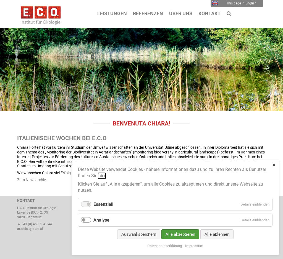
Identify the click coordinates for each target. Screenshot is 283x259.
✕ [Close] (274, 165)
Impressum (194, 246)
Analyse (101, 220)
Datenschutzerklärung (164, 246)
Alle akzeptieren (180, 234)
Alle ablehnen (217, 234)
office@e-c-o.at (30, 229)
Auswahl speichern (138, 234)
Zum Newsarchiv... (33, 180)
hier (101, 175)
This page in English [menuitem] (234, 3)
